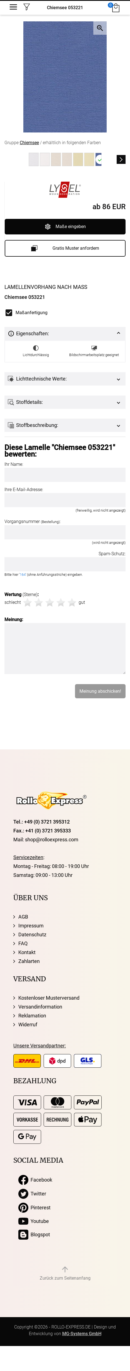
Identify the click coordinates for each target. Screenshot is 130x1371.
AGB (23, 917)
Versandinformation (40, 1007)
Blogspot (34, 1235)
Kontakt (27, 952)
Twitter (32, 1194)
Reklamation (32, 1016)
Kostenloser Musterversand (48, 998)
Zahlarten (29, 961)
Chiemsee (29, 142)
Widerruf (27, 1024)
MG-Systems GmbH (81, 1333)
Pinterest (34, 1208)
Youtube (33, 1221)
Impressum (31, 926)
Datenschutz (32, 934)
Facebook (35, 1180)
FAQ (23, 943)
